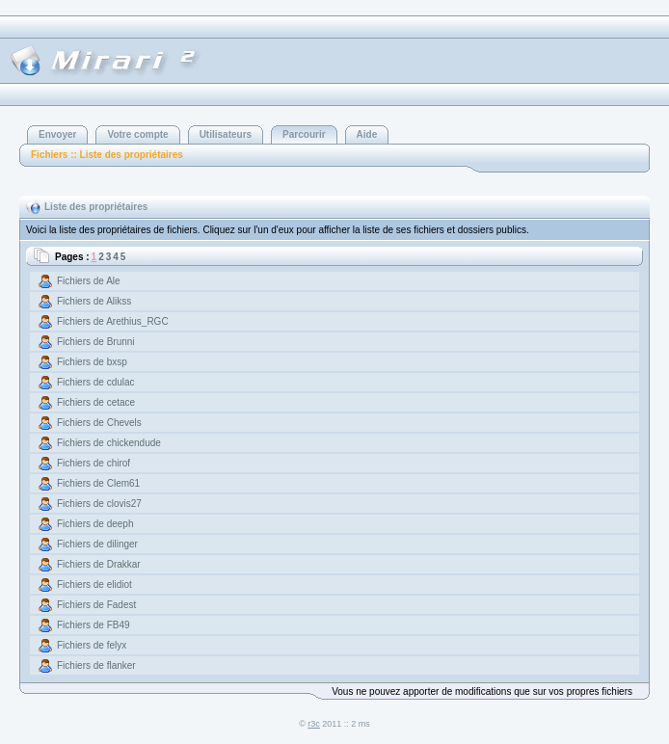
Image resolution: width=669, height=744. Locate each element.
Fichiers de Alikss (94, 301)
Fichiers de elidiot (94, 584)
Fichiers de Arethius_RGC (113, 321)
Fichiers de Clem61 (98, 483)
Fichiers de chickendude (109, 443)
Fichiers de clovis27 (99, 503)
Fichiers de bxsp (92, 362)
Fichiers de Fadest (96, 604)
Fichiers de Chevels (99, 422)
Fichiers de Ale (88, 281)
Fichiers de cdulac (96, 382)
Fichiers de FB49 (93, 625)
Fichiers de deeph (95, 523)
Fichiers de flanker (96, 665)
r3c (314, 724)
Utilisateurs (226, 134)
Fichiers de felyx (91, 645)
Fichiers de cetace (96, 402)
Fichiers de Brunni (96, 341)
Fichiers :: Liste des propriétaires (107, 154)
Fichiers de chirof (93, 463)
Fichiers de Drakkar (99, 564)
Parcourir (303, 134)
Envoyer (57, 134)
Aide (367, 134)
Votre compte (137, 134)
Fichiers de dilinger (97, 544)
